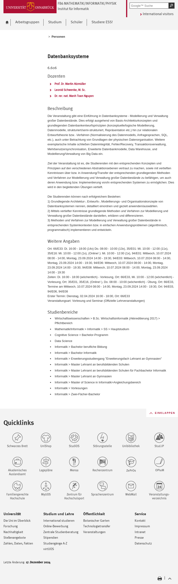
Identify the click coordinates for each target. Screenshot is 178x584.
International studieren (58, 520)
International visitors (158, 14)
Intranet (140, 532)
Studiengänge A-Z (55, 543)
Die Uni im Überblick (17, 520)
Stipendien (50, 537)
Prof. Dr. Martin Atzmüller (70, 84)
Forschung (10, 526)
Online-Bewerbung (55, 526)
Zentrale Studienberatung (60, 532)
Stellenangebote (14, 537)
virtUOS (48, 549)
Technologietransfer (96, 526)
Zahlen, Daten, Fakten (18, 543)
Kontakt (140, 520)
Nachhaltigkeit (13, 532)
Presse (139, 537)
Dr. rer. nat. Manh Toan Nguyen (74, 96)
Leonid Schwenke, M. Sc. (70, 90)
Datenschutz (143, 543)
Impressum (142, 526)
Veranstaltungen (94, 532)
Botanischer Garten (96, 520)
